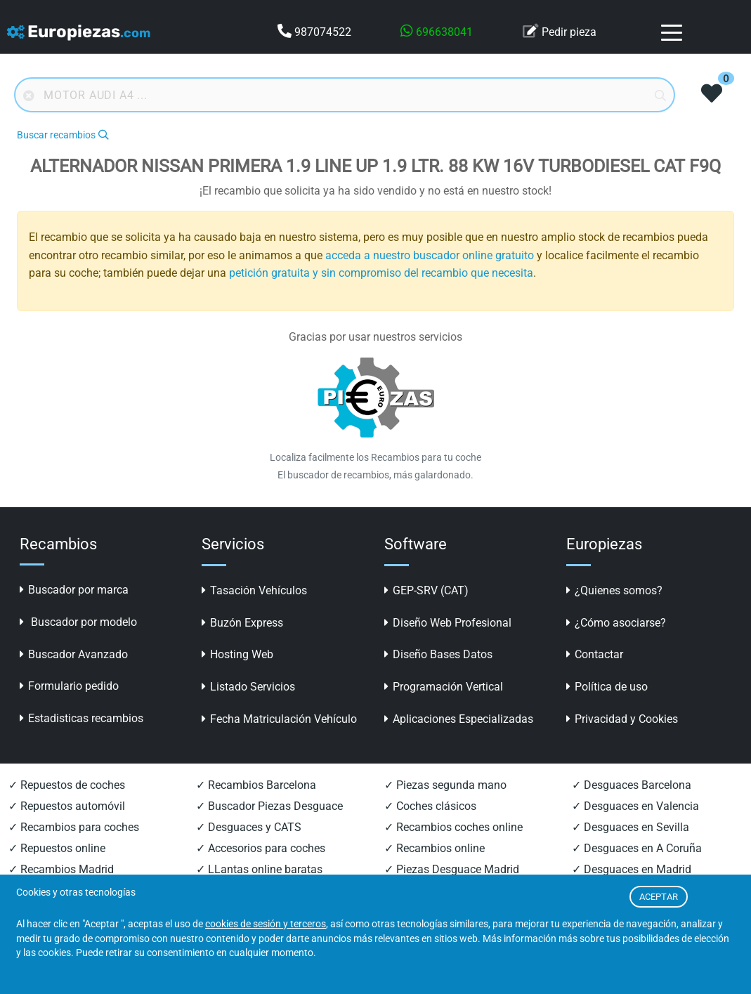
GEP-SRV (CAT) (426, 590)
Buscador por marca (74, 589)
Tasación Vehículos (254, 590)
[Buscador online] (344, 94)
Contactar (594, 654)
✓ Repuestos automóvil (66, 806)
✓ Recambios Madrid (61, 869)
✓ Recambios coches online (453, 827)
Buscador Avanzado (74, 654)
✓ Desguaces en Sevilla (630, 827)
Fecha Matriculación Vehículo (279, 719)
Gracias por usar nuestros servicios (375, 337)
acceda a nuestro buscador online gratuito (429, 255)
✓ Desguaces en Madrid (631, 869)
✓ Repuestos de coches (66, 785)
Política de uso (607, 686)
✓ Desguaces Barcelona (631, 785)
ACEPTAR (658, 896)
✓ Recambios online (434, 848)
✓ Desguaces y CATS (248, 827)
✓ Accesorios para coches (260, 848)
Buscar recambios (62, 135)
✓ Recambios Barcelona (256, 785)
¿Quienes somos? (614, 590)
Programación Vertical (443, 686)
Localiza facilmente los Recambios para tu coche (375, 457)
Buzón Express (242, 622)
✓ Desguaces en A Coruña (637, 848)
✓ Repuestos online (56, 848)
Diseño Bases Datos (438, 654)
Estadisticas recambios (81, 718)
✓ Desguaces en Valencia (635, 806)
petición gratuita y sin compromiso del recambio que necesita (381, 273)
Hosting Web (237, 654)
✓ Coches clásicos (430, 806)
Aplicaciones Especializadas (458, 719)
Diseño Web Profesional (447, 622)
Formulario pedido (69, 686)
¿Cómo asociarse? (616, 622)
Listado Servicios (248, 686)
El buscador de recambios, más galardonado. (375, 474)
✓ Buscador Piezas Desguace (269, 806)
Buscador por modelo (78, 622)
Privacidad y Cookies (622, 719)
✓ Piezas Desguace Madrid (451, 869)
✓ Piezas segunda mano (445, 785)
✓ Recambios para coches (73, 827)
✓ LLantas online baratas (259, 869)
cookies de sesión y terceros (265, 924)
